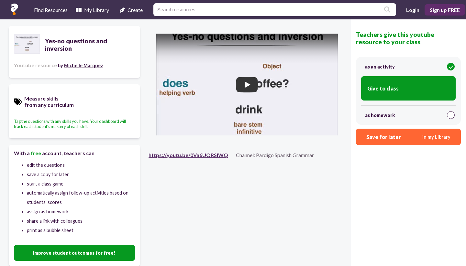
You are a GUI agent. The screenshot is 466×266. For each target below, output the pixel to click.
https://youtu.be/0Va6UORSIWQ (188, 155)
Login (412, 10)
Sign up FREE (445, 10)
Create (131, 10)
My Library (92, 10)
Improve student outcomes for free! (74, 253)
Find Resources (51, 10)
